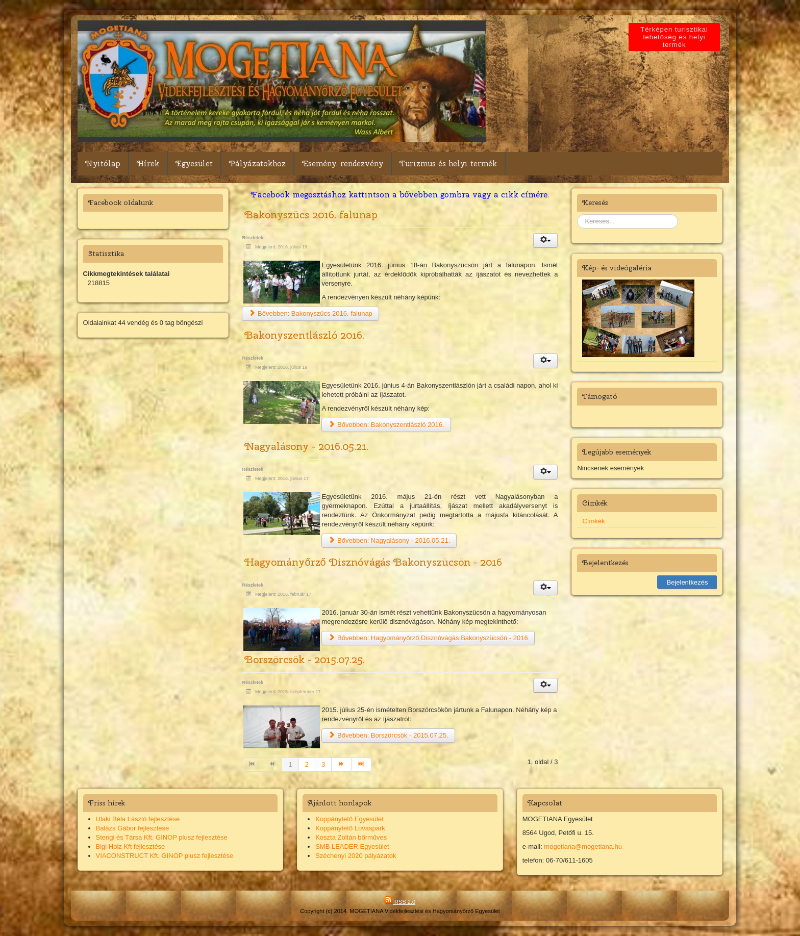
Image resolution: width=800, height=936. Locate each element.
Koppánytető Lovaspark (350, 828)
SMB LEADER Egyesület (352, 846)
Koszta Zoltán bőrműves (351, 837)
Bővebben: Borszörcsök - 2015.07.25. (388, 735)
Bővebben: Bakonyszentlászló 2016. (386, 424)
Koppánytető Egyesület (349, 819)
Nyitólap (102, 164)
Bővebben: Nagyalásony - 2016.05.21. (389, 540)
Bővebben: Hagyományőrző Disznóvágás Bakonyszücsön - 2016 (428, 638)
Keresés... (577, 214)
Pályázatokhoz (257, 164)
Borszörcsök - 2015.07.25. (304, 659)
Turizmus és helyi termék (448, 164)
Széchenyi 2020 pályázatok (355, 855)
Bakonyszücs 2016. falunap (311, 214)
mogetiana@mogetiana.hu (583, 846)
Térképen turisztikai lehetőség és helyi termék (675, 37)
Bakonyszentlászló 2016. (304, 335)
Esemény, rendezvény (342, 164)
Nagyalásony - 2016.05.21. (306, 446)
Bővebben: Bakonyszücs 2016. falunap (310, 313)
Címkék (593, 521)
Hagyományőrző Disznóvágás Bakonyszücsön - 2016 (373, 562)
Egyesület (194, 164)
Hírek (148, 164)
